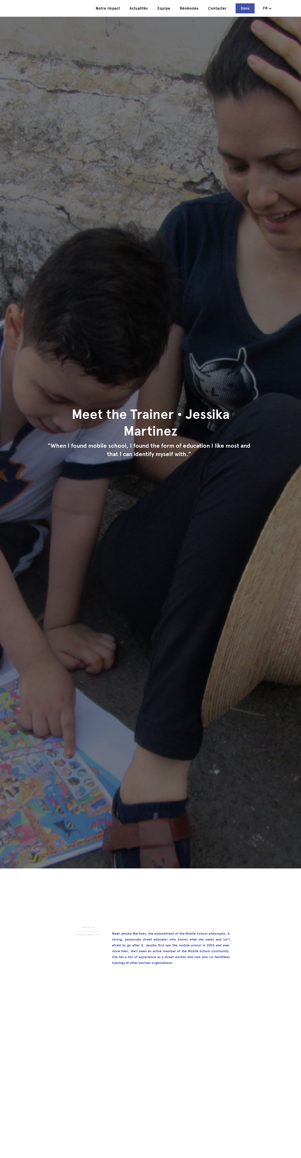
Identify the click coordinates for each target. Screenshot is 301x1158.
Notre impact (108, 8)
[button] (267, 8)
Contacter (217, 8)
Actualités (139, 8)
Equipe (163, 8)
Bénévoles (189, 8)
